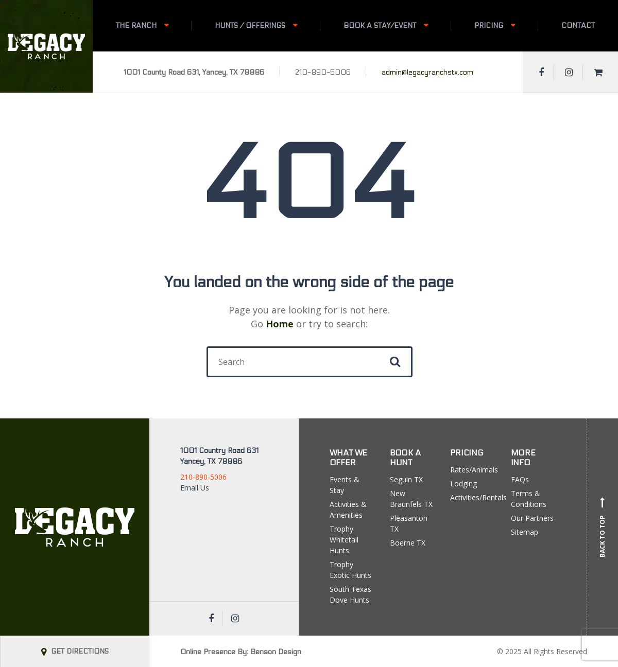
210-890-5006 (203, 477)
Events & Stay (344, 485)
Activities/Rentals (472, 497)
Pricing (488, 25)
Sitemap (524, 532)
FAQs (520, 479)
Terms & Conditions (528, 498)
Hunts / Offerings (250, 25)
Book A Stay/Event (380, 25)
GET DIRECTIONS (75, 651)
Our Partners (532, 518)
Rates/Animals (472, 470)
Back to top (602, 527)
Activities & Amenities (348, 509)
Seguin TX (406, 479)
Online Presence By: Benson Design (240, 651)
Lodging (463, 483)
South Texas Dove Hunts (350, 594)
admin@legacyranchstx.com (427, 72)
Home (280, 324)
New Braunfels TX (411, 498)
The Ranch (136, 25)
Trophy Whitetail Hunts (344, 539)
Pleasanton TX (408, 523)
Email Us (194, 488)
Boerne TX (407, 543)
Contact (578, 25)
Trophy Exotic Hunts (350, 569)
